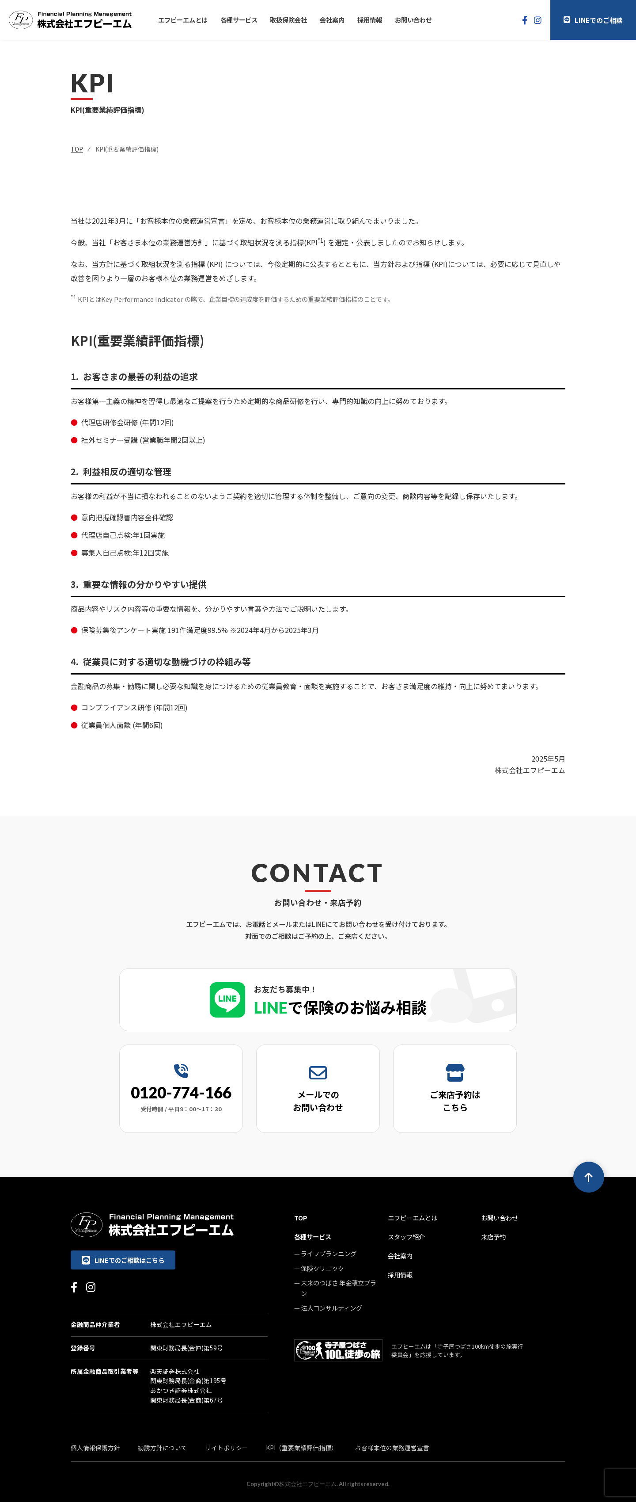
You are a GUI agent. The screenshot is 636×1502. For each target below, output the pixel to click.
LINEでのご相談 (593, 20)
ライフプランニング (328, 1253)
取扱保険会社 (288, 19)
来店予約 (493, 1236)
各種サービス (238, 19)
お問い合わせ (413, 19)
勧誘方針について (162, 1447)
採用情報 (369, 19)
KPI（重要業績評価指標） (301, 1447)
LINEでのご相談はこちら (123, 1260)
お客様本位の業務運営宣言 (392, 1447)
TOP (77, 149)
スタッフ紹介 (406, 1236)
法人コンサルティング (331, 1307)
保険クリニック (322, 1268)
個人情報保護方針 (95, 1447)
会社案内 (332, 19)
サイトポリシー (226, 1447)
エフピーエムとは (183, 19)
